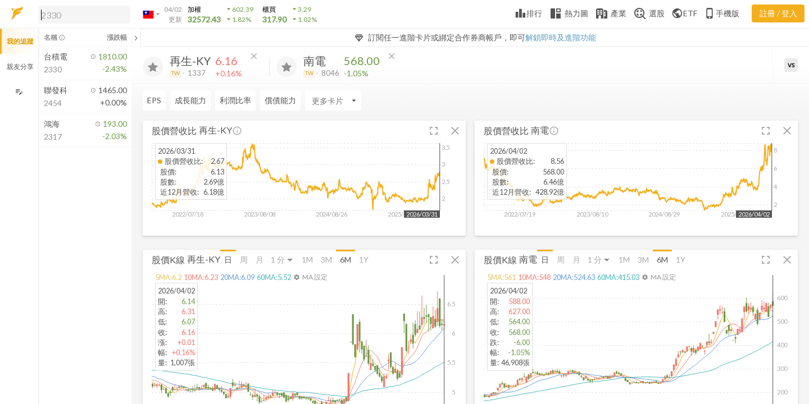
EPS (154, 100)
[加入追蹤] (153, 67)
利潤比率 (235, 100)
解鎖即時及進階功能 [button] (560, 37)
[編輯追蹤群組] (19, 91)
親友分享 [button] (20, 66)
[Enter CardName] (333, 100)
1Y (364, 259)
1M (307, 259)
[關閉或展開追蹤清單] (136, 38)
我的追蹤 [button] (20, 41)
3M (326, 259)
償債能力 (280, 100)
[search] (84, 15)
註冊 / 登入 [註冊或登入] (778, 13)
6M (345, 259)
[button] (82, 14)
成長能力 (190, 100)
